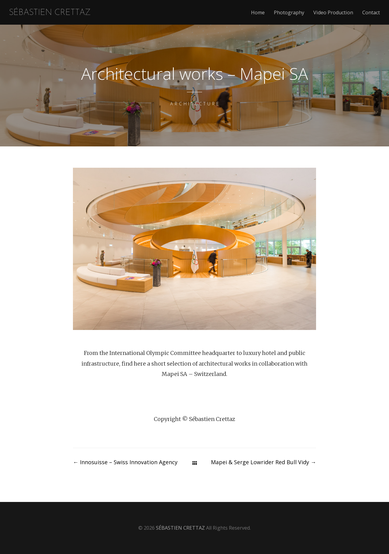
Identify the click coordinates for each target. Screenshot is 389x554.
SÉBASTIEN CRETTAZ (50, 13)
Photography (289, 13)
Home (258, 13)
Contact (371, 13)
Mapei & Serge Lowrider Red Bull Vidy (263, 462)
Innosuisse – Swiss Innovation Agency (125, 462)
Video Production (333, 13)
